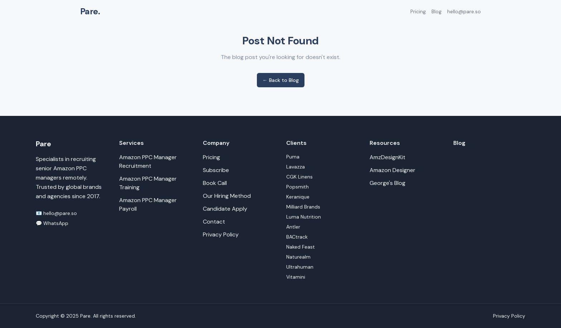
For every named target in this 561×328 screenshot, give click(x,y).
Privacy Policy (221, 234)
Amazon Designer (392, 170)
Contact (214, 221)
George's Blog (387, 183)
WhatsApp (55, 223)
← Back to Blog (281, 80)
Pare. (90, 11)
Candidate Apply (225, 208)
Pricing (418, 11)
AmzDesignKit (387, 157)
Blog (436, 11)
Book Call (215, 183)
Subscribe (216, 170)
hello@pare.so (464, 11)
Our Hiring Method (227, 196)
